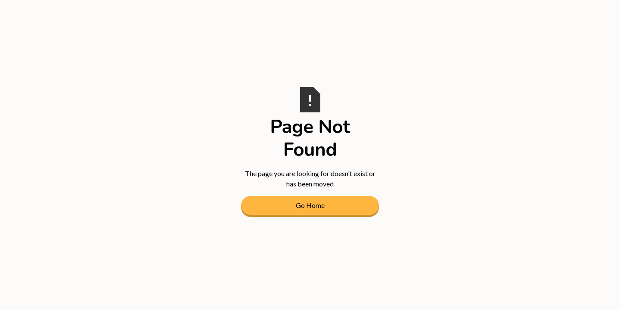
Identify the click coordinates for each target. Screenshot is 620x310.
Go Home (310, 205)
